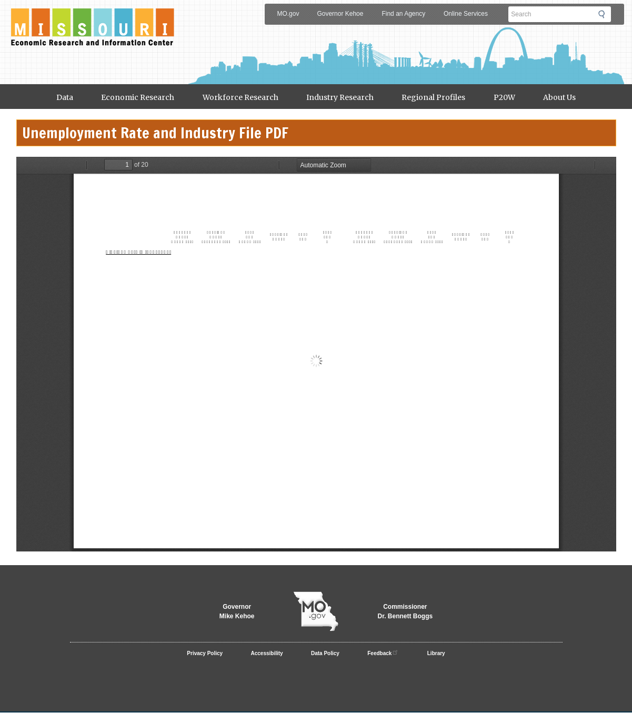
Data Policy (325, 653)
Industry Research (340, 97)
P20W (504, 97)
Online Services (466, 13)
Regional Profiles (433, 97)
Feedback (383, 652)
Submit (604, 14)
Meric (93, 19)
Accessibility (267, 653)
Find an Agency (403, 13)
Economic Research (137, 97)
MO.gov (288, 13)
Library (436, 653)
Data (64, 97)
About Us (559, 97)
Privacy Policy (205, 653)
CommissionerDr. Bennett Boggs (405, 611)
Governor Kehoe (340, 13)
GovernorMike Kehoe (237, 611)
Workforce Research (240, 97)
